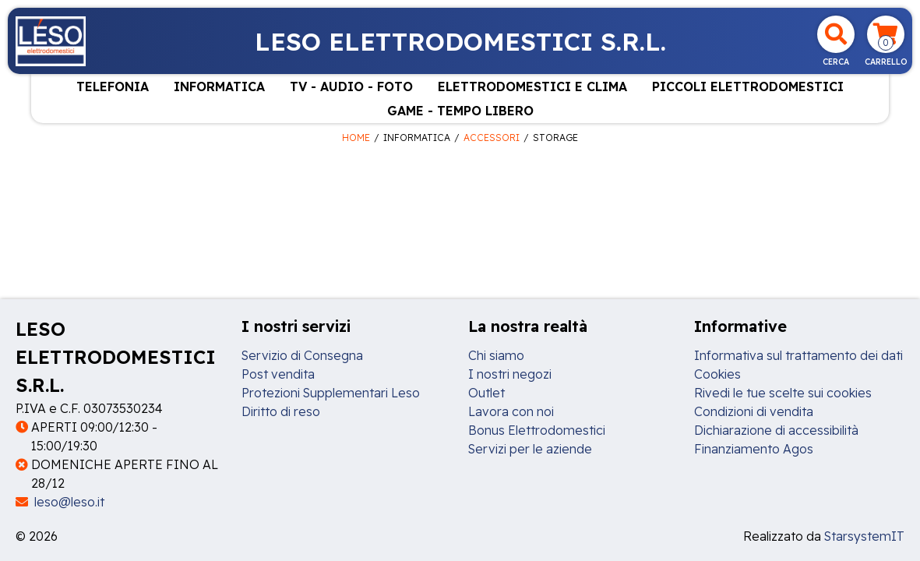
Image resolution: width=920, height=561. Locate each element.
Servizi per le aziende (530, 449)
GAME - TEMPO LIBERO (460, 110)
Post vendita (278, 374)
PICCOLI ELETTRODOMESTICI (748, 86)
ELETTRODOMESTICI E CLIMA (532, 86)
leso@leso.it (60, 501)
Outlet (486, 392)
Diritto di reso (280, 411)
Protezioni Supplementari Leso (330, 392)
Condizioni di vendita (753, 411)
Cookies (717, 374)
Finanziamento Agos (753, 449)
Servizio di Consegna (302, 355)
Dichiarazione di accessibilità (776, 430)
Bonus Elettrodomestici (536, 430)
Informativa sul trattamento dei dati (798, 355)
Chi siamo (496, 355)
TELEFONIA (112, 86)
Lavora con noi (511, 411)
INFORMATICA (219, 86)
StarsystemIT (864, 536)
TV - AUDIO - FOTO (351, 86)
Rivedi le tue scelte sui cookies (783, 392)
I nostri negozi (510, 374)
